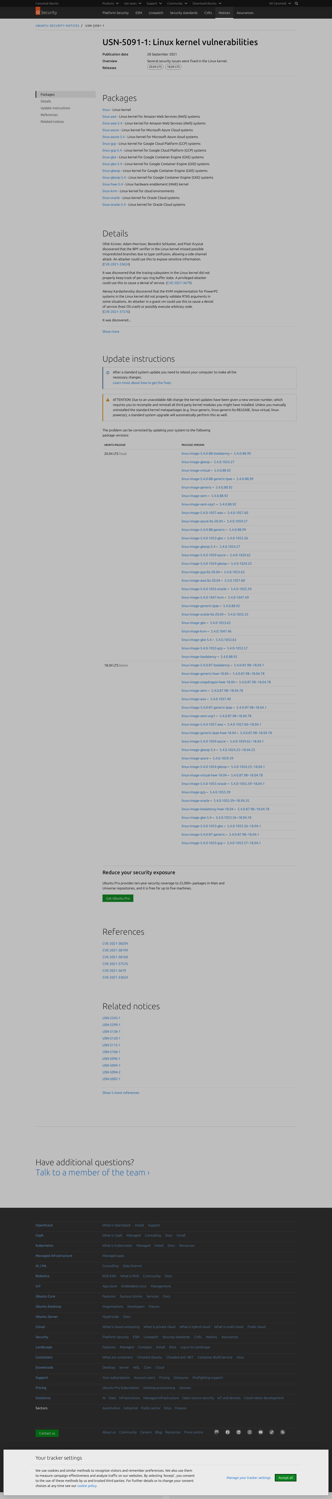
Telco (168, 1408)
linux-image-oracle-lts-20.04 (203, 614)
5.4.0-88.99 (242, 453)
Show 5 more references (120, 1093)
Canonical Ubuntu (47, 3)
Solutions (43, 1398)
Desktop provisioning (159, 1388)
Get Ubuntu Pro (118, 898)
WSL (136, 1367)
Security (42, 1337)
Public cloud (257, 1327)
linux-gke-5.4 (112, 164)
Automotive (111, 1408)
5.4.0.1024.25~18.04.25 (237, 750)
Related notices (52, 121)
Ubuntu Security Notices (57, 25)
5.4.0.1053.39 (220, 792)
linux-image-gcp (194, 792)
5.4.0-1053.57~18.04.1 (244, 843)
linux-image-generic (197, 487)
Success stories (131, 1296)
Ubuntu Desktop (48, 1306)
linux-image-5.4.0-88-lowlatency (206, 453)
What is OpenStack (116, 1225)
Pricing (164, 1377)
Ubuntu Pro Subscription (120, 1388)
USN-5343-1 (111, 1018)
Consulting (153, 1235)
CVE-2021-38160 (115, 957)
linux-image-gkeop (196, 462)
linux (106, 110)
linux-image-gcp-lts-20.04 (201, 572)
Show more (110, 331)
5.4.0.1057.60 (234, 580)
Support (154, 1225)
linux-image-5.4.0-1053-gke (202, 538)
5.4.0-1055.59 (241, 589)
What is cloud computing (121, 1327)
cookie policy (87, 1486)
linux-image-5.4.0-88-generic (203, 529)
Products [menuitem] (108, 3)
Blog (158, 1432)
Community (152, 1276)
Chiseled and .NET (179, 1357)
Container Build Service (215, 1357)
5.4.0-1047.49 (238, 597)
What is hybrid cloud (195, 1327)
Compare (145, 1347)
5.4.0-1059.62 (240, 555)
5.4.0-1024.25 (241, 563)
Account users (144, 1377)
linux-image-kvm (194, 631)
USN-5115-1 (111, 1045)
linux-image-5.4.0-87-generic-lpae (207, 707)
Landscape (44, 1347)
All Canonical (277, 3)
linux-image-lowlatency (199, 656)
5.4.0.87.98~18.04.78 (248, 673)
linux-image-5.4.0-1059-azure (204, 555)
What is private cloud (159, 1327)
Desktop (108, 1367)
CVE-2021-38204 (115, 943)
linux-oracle (111, 198)
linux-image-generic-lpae (200, 606)
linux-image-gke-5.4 (197, 640)
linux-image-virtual (196, 470)
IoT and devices (229, 1398)
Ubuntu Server (47, 1316)
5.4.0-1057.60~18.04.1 (244, 724)
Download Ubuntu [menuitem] (205, 3)
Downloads (44, 1367)
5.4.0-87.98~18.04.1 (249, 665)
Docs (168, 1235)
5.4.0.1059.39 (223, 758)
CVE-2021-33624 (116, 264)
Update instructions (55, 108)
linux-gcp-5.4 (112, 150)
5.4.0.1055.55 (238, 614)
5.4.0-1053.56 (237, 538)
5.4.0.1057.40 (220, 699)
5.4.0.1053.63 (234, 572)
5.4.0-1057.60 (237, 513)
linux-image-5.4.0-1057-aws (202, 513)
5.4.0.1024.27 (224, 462)
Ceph (39, 1235)
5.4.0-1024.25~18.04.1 (248, 767)
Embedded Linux (134, 1286)
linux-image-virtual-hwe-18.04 (204, 775)
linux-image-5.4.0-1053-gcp (202, 648)
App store (109, 1286)
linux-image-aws (194, 699)
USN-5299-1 (111, 1025)
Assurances (245, 13)
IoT (38, 1286)
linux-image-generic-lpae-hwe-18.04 (209, 733)
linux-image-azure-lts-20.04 (202, 521)
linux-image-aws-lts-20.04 (201, 580)
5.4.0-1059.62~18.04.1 (247, 741)
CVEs (208, 13)
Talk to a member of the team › (93, 1172)
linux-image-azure (195, 758)
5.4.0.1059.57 (237, 521)
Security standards (184, 13)
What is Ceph (112, 1235)
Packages (48, 94)
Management (161, 1286)
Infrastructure (129, 1398)
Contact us (47, 1433)
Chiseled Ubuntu (149, 1357)
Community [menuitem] (175, 3)
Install (139, 1225)
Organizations (112, 1306)
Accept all (285, 1478)
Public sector (150, 1408)
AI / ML (41, 1266)
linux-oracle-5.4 (114, 204)
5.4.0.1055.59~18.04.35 (231, 800)
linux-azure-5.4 (113, 137)
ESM (139, 13)
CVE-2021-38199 (115, 950)
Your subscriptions (116, 1377)
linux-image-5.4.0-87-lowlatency (206, 665)
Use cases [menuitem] (130, 3)
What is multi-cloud (228, 1327)
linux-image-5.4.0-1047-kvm (203, 597)
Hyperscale (110, 1316)
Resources (187, 1245)
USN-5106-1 (111, 1052)
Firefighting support (208, 1377)
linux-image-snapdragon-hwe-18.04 (208, 682)
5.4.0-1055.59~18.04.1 (248, 783)
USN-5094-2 (111, 1072)
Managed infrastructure (54, 1255)
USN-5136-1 (111, 1031)
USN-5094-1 (111, 1065)
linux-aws (109, 116)
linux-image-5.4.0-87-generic (203, 834)
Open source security (198, 1398)
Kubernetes (44, 1245)
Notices (224, 13)
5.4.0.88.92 (222, 470)
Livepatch (156, 13)
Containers (44, 1357)
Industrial (131, 1408)
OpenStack (44, 1225)
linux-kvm (109, 191)
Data (112, 1398)
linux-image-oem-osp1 (198, 504)
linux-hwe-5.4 (112, 184)
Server (124, 1367)
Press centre (193, 1432)
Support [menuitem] (152, 3)
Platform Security (115, 13)
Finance (180, 1408)
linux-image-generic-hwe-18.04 (205, 673)
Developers (136, 1306)
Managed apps (113, 1255)
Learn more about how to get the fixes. (142, 383)
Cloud (40, 1327)
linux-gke (109, 157)
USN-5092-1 (111, 1079)
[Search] (296, 3)
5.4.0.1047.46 (221, 631)
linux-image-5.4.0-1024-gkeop (204, 563)
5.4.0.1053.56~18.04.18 (233, 817)
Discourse (181, 1377)
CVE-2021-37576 (116, 311)
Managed (134, 1235)
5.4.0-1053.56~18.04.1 (244, 826)
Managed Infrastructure (161, 1398)
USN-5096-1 (111, 1058)
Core (147, 1367)
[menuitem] (279, 3)
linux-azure (110, 130)
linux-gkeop (111, 171)
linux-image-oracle (195, 800)
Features (109, 1296)
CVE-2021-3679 (179, 283)
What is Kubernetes (117, 1245)
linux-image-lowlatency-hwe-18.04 (207, 809)
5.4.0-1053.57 (237, 648)
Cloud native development (264, 1398)
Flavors (154, 1306)
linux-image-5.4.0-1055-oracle (204, 589)
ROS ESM (109, 1276)
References (49, 115)
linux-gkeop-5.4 (114, 177)
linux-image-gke (194, 623)
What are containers (117, 1357)
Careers (146, 1432)
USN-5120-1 (111, 1038)
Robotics (42, 1276)
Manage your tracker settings (249, 1478)
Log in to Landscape (195, 1347)
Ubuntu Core (45, 1296)
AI (103, 1398)
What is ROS (129, 1276)
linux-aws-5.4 (112, 123)
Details (46, 101)
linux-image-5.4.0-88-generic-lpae (207, 479)
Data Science (132, 1266)
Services (153, 1296)
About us (109, 1432)
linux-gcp (109, 143)
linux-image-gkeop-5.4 (198, 546)
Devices (185, 1388)
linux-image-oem (194, 496)
